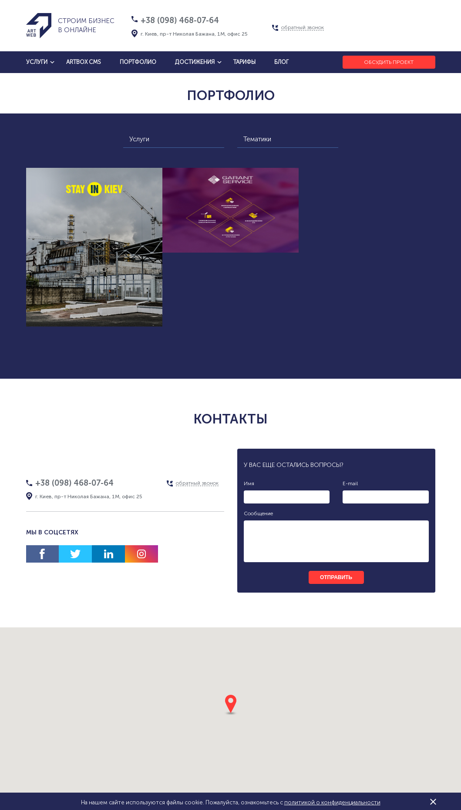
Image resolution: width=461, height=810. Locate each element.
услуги (36, 62)
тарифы (244, 62)
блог (281, 62)
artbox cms (83, 62)
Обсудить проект (389, 62)
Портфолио (138, 62)
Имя (249, 483)
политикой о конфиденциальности (332, 802)
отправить (336, 577)
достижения (195, 62)
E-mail (350, 483)
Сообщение (258, 513)
